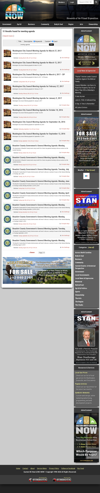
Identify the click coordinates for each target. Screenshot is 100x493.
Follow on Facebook (68, 468)
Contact (25, 468)
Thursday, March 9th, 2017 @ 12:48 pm (28, 70)
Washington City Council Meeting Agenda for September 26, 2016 (38, 122)
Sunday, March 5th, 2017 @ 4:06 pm (27, 81)
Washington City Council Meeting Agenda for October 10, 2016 (37, 110)
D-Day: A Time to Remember (85, 104)
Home (18, 468)
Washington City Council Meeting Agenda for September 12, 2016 (38, 134)
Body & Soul (58, 24)
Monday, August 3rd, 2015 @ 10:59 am (27, 164)
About (32, 468)
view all (91, 247)
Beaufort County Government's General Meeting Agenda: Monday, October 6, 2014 (38, 218)
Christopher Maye (65, 105)
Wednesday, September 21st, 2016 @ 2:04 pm (29, 129)
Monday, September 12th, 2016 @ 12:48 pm (28, 141)
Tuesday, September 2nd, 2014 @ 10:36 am (28, 236)
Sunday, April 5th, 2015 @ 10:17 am (27, 200)
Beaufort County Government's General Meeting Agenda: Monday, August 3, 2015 (38, 158)
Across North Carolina (83, 252)
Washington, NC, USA (86, 180)
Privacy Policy (54, 468)
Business (31, 24)
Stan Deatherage (65, 57)
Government (6, 24)
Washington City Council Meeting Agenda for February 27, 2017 (37, 86)
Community (45, 24)
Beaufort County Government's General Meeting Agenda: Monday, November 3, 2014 (38, 206)
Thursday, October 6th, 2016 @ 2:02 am (28, 117)
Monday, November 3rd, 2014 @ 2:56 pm (28, 212)
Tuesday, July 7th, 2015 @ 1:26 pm (26, 176)
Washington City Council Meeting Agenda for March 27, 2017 (36, 51)
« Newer (32, 252)
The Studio (79, 305)
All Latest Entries (81, 107)
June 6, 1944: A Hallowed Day (85, 100)
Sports (77, 292)
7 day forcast (90, 170)
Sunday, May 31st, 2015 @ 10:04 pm (27, 188)
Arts (81, 24)
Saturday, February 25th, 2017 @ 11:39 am (28, 93)
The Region (79, 302)
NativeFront (79, 285)
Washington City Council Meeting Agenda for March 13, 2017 (36, 62)
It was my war (80, 96)
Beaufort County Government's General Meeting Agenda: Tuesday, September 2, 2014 (38, 229)
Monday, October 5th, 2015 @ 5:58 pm (27, 153)
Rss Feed (80, 468)
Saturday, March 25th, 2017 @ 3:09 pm (27, 58)
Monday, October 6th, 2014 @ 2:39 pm (27, 224)
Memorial (78, 282)
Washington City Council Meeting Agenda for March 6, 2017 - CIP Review (38, 75)
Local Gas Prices (81, 373)
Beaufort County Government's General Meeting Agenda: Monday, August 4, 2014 (38, 241)
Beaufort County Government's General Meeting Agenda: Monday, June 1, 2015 (40, 182)
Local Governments (82, 275)
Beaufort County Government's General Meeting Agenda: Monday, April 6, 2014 (40, 194)
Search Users (8, 36)
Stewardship (93, 24)
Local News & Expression (84, 278)
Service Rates (42, 468)
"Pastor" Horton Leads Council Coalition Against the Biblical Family (86, 79)
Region (70, 24)
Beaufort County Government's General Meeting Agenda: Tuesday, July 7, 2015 (40, 170)
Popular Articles (81, 384)
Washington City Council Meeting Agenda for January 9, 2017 (37, 98)
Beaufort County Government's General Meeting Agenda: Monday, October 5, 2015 (38, 146)
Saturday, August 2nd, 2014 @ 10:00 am (28, 247)
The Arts (78, 298)
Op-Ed (19, 24)
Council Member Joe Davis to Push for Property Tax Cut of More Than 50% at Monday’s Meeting (85, 89)
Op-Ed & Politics (81, 288)
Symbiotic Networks (82, 393)
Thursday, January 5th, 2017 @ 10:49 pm (28, 105)
